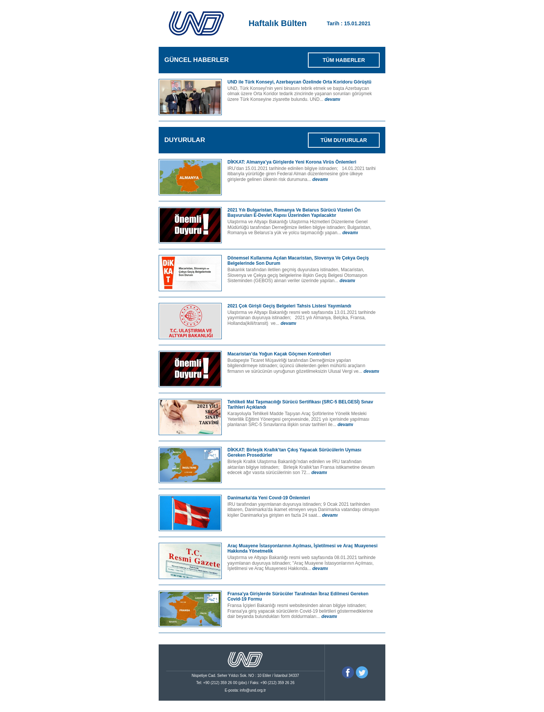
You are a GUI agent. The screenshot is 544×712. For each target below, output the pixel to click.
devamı (332, 99)
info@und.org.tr (253, 690)
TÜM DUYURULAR (344, 140)
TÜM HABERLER (344, 60)
